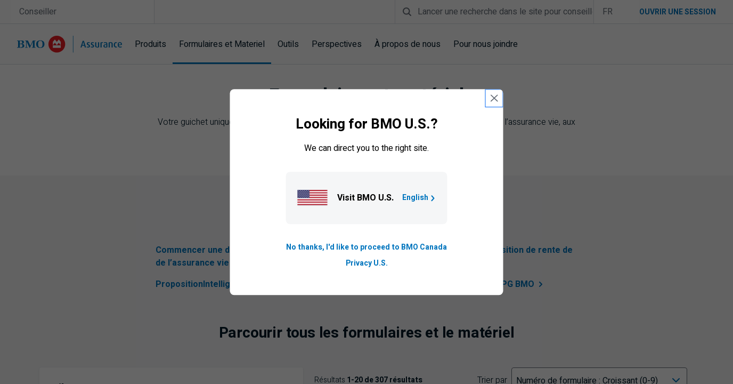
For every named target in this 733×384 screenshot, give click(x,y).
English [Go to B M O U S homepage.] (419, 197)
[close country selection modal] (494, 98)
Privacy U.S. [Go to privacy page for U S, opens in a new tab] (367, 263)
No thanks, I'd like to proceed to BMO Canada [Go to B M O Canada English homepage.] (366, 247)
